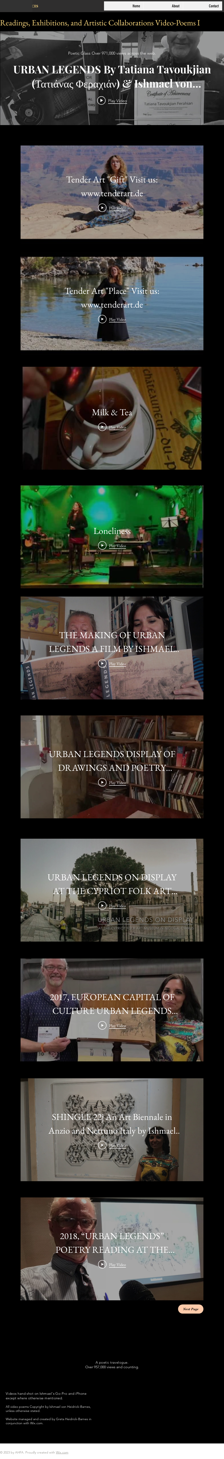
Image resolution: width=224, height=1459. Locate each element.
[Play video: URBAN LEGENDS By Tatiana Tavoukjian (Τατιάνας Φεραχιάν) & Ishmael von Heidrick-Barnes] (112, 100)
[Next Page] (190, 1309)
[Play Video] (112, 207)
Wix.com (62, 1452)
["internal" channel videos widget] (112, 78)
